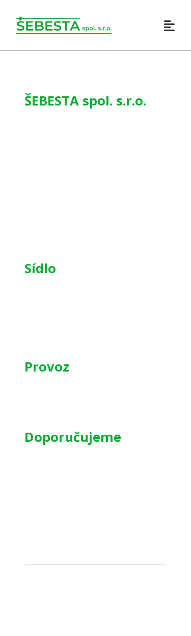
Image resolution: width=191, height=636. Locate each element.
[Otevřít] (169, 25)
